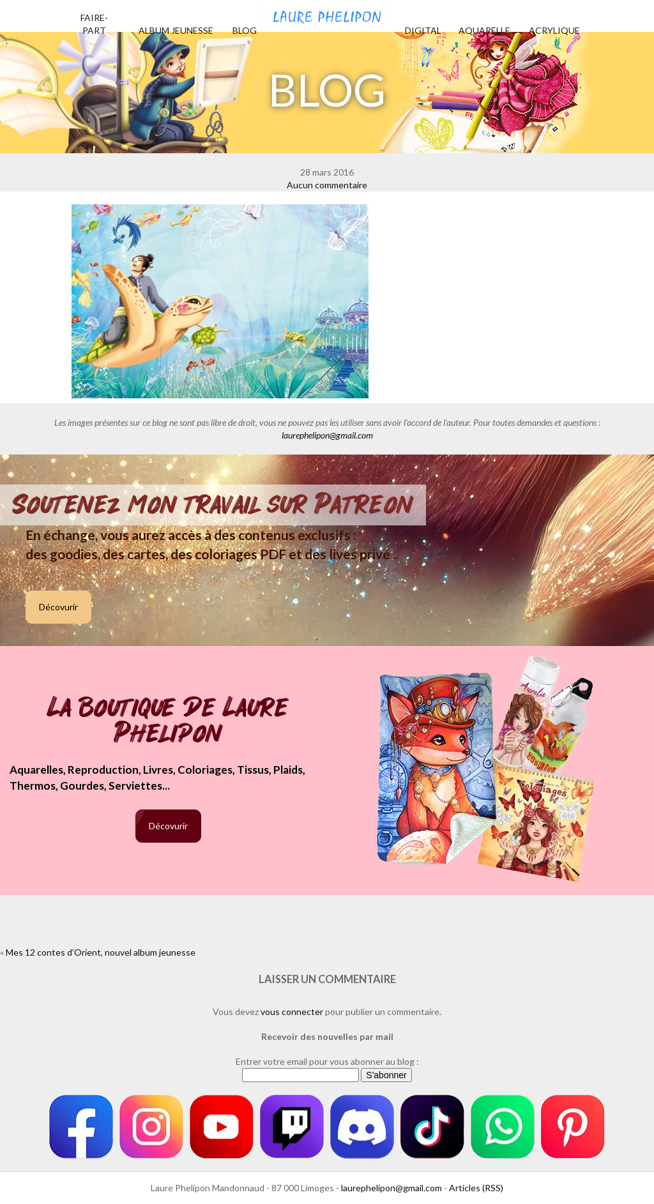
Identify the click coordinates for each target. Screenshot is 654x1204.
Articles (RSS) (476, 1187)
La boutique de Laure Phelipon (168, 721)
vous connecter (292, 1011)
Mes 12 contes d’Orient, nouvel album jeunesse (100, 952)
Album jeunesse (176, 30)
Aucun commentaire (327, 184)
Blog (244, 30)
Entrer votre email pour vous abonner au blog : (327, 1061)
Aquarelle (484, 30)
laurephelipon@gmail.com (327, 435)
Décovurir (58, 606)
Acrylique (554, 30)
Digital (423, 30)
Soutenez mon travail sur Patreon (213, 505)
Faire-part (94, 24)
